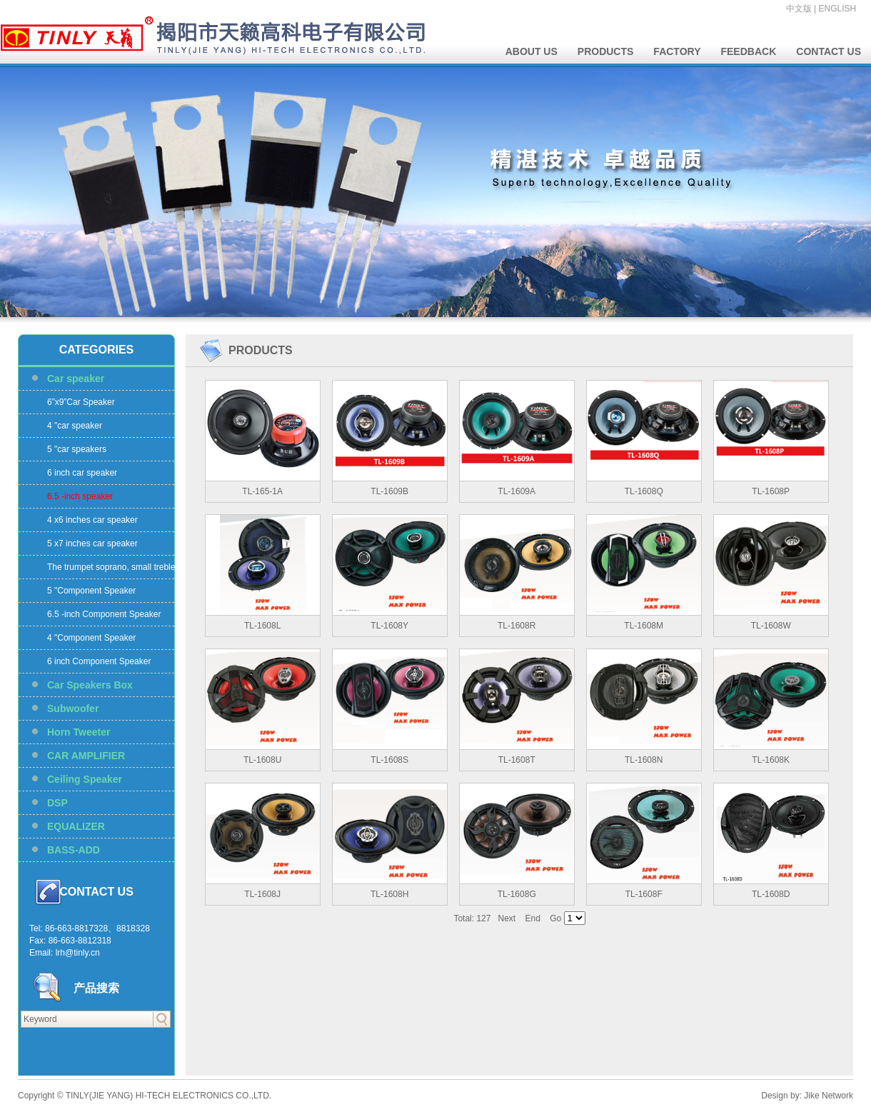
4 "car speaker (74, 426)
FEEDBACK (748, 51)
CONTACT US (828, 51)
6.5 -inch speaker (80, 496)
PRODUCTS (606, 51)
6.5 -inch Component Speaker (104, 614)
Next (506, 918)
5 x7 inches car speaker (92, 544)
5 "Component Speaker (91, 591)
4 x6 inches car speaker (92, 520)
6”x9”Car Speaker (81, 402)
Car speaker (75, 378)
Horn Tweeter (78, 732)
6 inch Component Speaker (99, 661)
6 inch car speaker (82, 473)
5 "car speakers (76, 449)
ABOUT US (531, 51)
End (532, 918)
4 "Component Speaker (91, 638)
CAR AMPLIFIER (86, 755)
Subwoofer (73, 708)
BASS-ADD (73, 850)
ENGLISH (838, 9)
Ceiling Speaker (84, 779)
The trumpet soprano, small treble (111, 567)
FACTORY (676, 51)
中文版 (799, 9)
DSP (57, 802)
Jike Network (828, 1096)
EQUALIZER (76, 826)
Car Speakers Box (90, 685)
